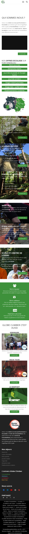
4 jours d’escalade (6, 454)
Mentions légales (6, 531)
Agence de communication (15, 533)
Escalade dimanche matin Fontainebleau (12, 518)
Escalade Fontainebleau (10, 501)
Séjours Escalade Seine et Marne (16, 515)
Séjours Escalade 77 (7, 513)
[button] (27, 2)
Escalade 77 (21, 501)
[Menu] (23, 2)
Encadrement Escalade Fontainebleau (14, 516)
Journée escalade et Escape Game (14, 74)
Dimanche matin (14, 68)
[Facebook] (4, 490)
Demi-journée (14, 65)
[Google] (19, 490)
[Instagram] (15, 490)
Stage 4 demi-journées (14, 82)
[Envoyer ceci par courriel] (3, 497)
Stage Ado (4, 461)
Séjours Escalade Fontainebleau (16, 511)
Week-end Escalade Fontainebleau (16, 505)
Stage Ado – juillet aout (14, 87)
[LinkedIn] (8, 490)
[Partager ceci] (7, 497)
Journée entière (14, 79)
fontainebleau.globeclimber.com (11, 529)
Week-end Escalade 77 (9, 507)
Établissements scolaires (14, 90)
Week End (4, 452)
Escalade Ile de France (9, 503)
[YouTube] (11, 490)
